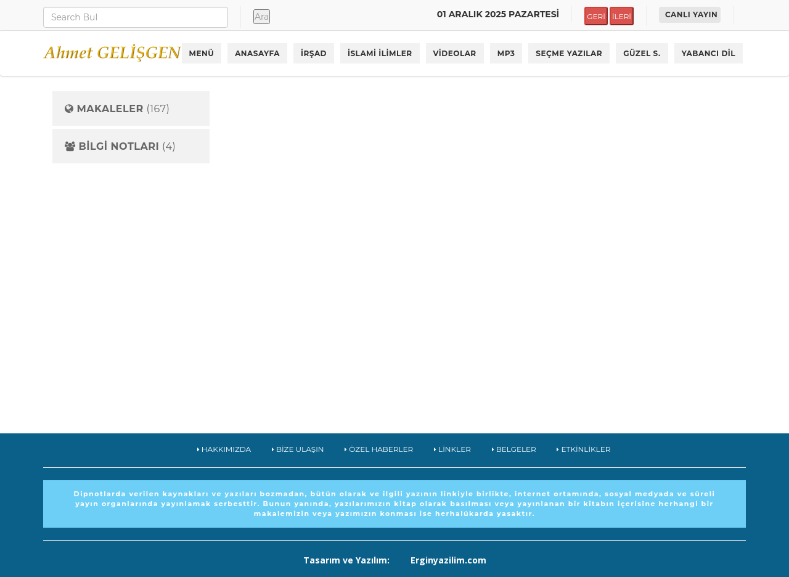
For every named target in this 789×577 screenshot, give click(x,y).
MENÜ (202, 53)
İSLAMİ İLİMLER (380, 53)
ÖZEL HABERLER (379, 449)
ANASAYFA (257, 53)
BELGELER (514, 449)
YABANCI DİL (708, 53)
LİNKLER (452, 449)
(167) (117, 109)
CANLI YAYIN (691, 14)
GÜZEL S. (642, 53)
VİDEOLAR (454, 53)
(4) (120, 146)
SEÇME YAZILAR (569, 53)
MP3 (506, 53)
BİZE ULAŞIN (298, 449)
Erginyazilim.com (448, 560)
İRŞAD (314, 53)
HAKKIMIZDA (224, 449)
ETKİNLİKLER (583, 449)
